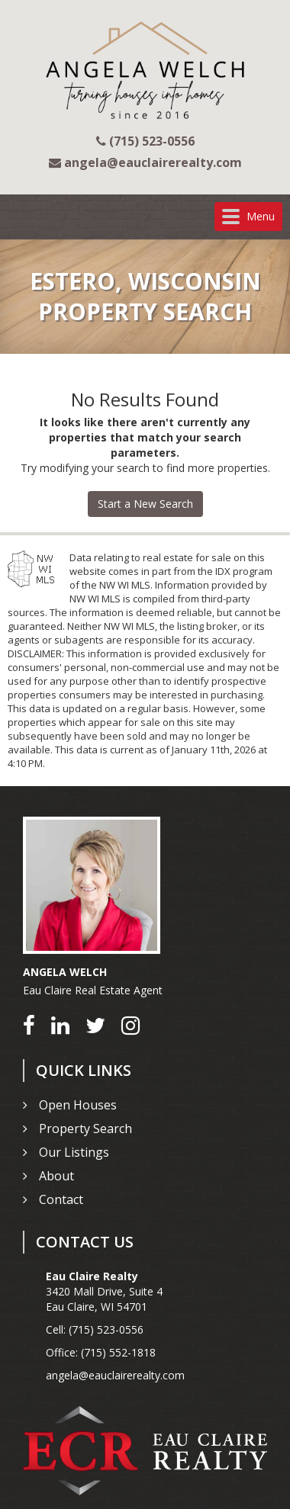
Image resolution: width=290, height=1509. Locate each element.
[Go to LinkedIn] (60, 1024)
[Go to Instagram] (130, 1024)
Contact (61, 1199)
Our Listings (74, 1152)
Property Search (85, 1128)
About (56, 1175)
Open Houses (78, 1104)
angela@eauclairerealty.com (115, 1375)
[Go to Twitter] (95, 1024)
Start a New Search (145, 503)
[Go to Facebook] (29, 1024)
